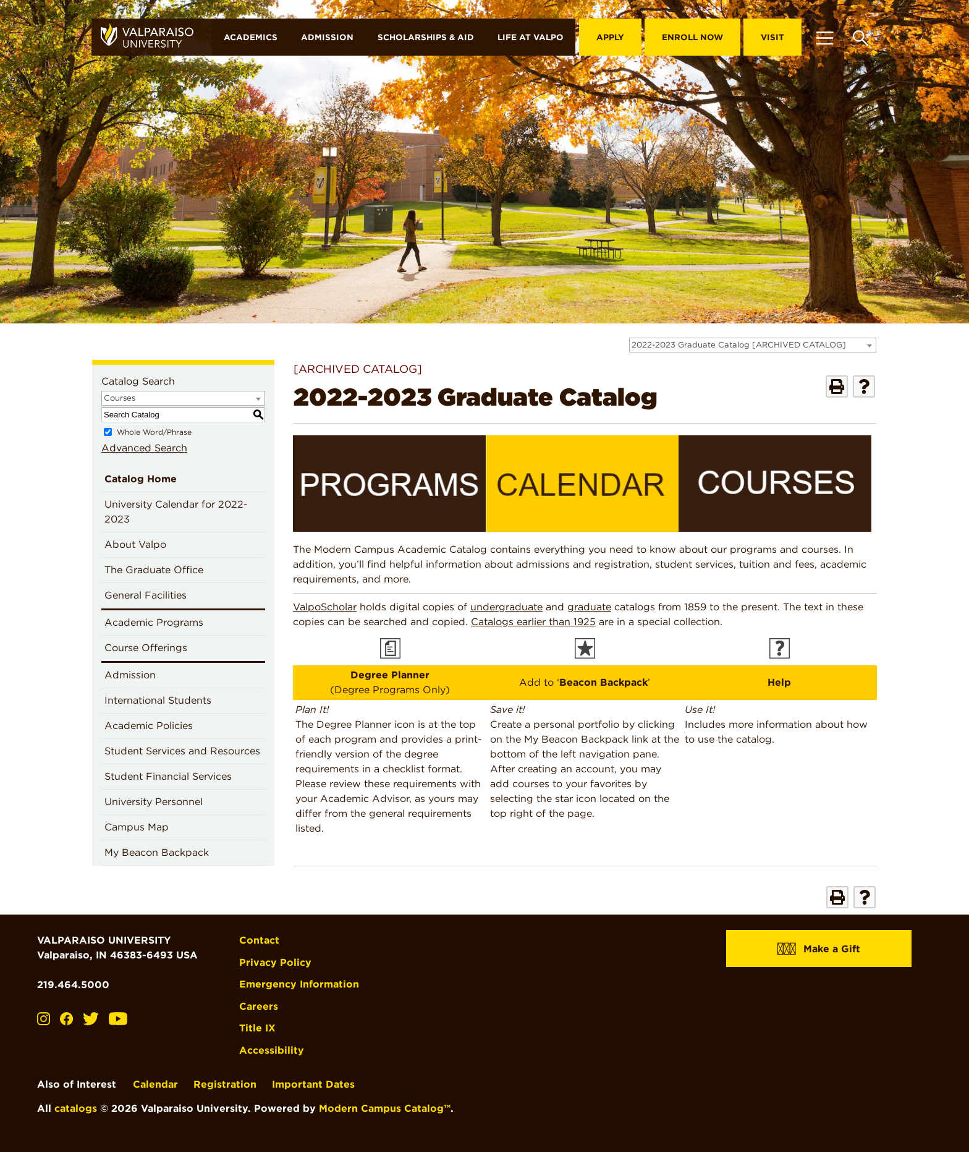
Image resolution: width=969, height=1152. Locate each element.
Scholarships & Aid (426, 37)
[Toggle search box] (861, 37)
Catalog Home (140, 479)
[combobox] (752, 345)
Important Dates (313, 1083)
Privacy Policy (275, 962)
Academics (250, 37)
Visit (772, 37)
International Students (157, 700)
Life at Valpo (530, 37)
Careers (258, 1005)
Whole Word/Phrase (154, 432)
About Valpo (135, 544)
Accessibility (271, 1049)
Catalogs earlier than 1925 (533, 622)
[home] (151, 37)
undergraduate (506, 607)
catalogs (75, 1107)
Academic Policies (148, 726)
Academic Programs (153, 622)
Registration (224, 1083)
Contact (259, 940)
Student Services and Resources (182, 751)
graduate (589, 607)
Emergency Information (299, 983)
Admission (327, 37)
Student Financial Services (168, 776)
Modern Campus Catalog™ (385, 1107)
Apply (610, 37)
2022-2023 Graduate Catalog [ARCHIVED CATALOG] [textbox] (739, 344)
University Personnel (153, 802)
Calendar (155, 1083)
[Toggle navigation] (824, 37)
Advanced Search (144, 448)
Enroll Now (692, 37)
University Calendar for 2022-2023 (176, 511)
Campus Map (136, 827)
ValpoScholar (325, 607)
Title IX (257, 1027)
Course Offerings (145, 648)
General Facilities (145, 595)
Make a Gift (818, 948)
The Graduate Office (153, 570)
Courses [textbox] (119, 398)
